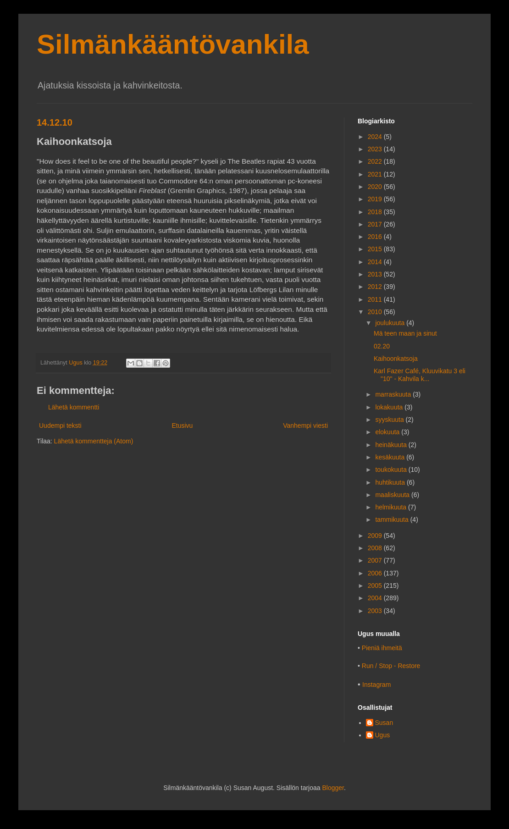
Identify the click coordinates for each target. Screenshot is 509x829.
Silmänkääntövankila (173, 44)
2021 (376, 174)
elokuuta (388, 432)
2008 (376, 548)
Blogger (332, 787)
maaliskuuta (393, 494)
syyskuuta (390, 419)
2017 (376, 224)
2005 (376, 585)
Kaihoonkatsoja (396, 358)
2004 (376, 598)
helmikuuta (391, 507)
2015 (376, 249)
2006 (376, 573)
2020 (376, 186)
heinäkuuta (391, 444)
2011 (376, 299)
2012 (376, 286)
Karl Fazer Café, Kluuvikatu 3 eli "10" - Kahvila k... (419, 374)
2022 (376, 161)
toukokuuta (391, 469)
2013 (376, 274)
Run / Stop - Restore (391, 665)
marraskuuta (394, 394)
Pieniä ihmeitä (382, 648)
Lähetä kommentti (73, 407)
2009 (376, 535)
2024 (376, 136)
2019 (376, 199)
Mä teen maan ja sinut (405, 333)
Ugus (382, 735)
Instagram (376, 684)
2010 (376, 311)
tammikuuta (392, 519)
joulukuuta (390, 322)
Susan (384, 722)
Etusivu (182, 425)
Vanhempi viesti (305, 425)
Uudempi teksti (60, 425)
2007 (376, 560)
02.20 (382, 346)
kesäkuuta (390, 457)
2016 (376, 236)
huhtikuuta (391, 482)
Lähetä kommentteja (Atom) (93, 441)
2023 (376, 149)
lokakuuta (389, 407)
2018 (376, 212)
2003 (376, 610)
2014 (376, 261)
